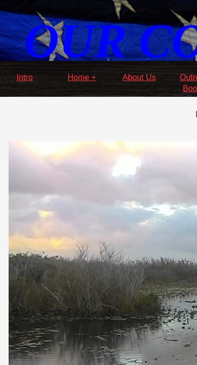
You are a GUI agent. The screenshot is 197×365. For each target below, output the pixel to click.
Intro (25, 77)
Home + (81, 77)
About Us (139, 77)
